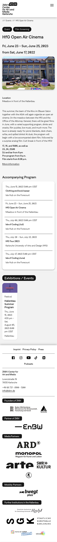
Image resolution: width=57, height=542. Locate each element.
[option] (11, 311)
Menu (52, 5)
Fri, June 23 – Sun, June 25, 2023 (21, 203)
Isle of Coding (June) (15, 258)
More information (10, 164)
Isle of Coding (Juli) (15, 224)
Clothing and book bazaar (18, 190)
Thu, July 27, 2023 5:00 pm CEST (21, 254)
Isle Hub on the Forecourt (18, 195)
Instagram (21, 358)
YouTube (28, 358)
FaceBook (13, 358)
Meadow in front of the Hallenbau (18, 101)
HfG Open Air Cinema (16, 207)
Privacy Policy (29, 349)
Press (41, 349)
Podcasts (28, 364)
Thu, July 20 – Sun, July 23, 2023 (21, 237)
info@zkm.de (8, 390)
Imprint (17, 349)
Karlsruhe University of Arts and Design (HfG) (26, 245)
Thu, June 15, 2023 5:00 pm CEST (21, 186)
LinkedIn (44, 358)
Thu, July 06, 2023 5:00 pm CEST (21, 220)
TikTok (36, 358)
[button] (28, 73)
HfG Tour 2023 (13, 241)
